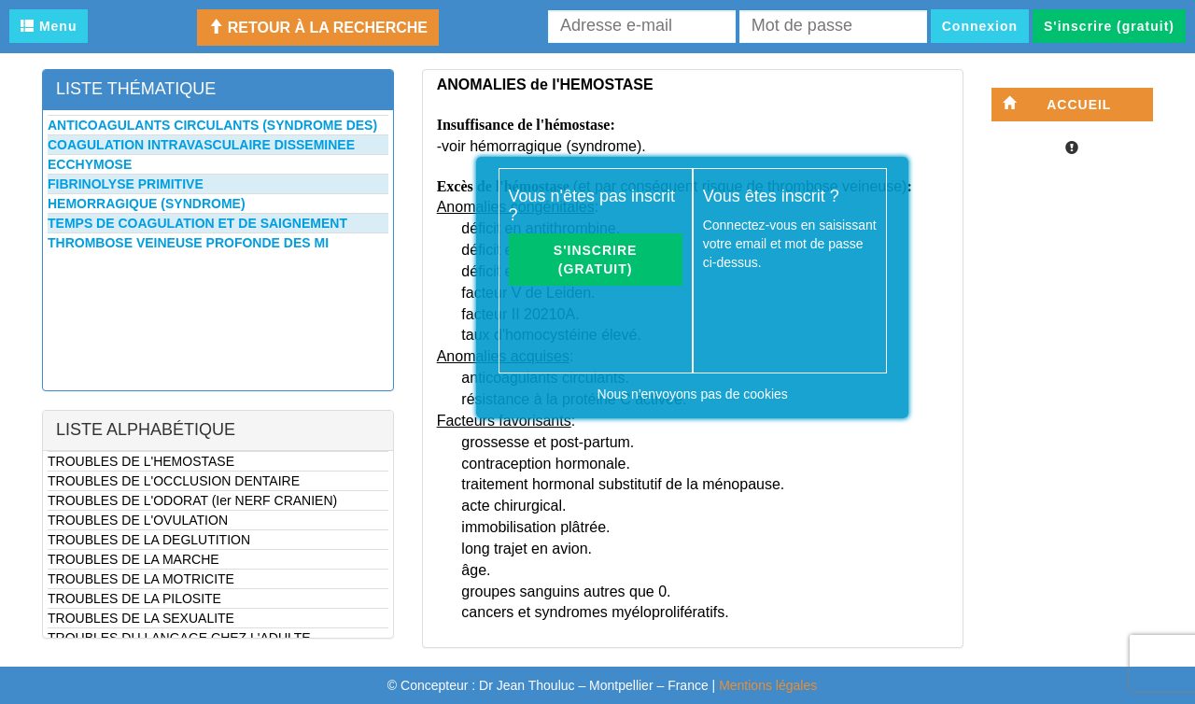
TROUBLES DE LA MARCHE (133, 559)
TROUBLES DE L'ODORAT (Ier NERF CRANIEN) (192, 500)
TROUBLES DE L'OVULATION (138, 520)
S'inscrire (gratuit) (1109, 26)
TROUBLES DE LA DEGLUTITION (149, 539)
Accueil (1057, 104)
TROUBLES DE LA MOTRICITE (141, 578)
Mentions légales (768, 685)
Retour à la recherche (318, 27)
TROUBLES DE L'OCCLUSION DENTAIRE (174, 480)
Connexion (980, 26)
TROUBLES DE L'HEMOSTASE (141, 461)
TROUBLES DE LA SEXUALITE (141, 618)
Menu (49, 26)
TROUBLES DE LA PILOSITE (134, 598)
